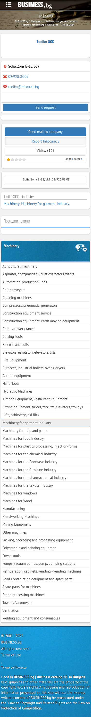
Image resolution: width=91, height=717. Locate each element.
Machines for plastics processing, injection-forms (39, 446)
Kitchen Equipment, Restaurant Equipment (34, 399)
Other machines (14, 532)
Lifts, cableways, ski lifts (20, 414)
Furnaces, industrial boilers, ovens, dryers (33, 368)
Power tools (11, 555)
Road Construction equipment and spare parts (37, 579)
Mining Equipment (16, 524)
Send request (45, 107)
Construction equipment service (26, 313)
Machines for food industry (23, 438)
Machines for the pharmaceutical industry (34, 477)
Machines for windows (19, 493)
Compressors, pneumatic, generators (30, 305)
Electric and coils (15, 344)
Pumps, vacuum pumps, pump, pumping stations (38, 563)
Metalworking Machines (20, 516)
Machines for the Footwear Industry (29, 461)
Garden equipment (16, 375)
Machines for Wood (17, 501)
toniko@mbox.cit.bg (23, 86)
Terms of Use (11, 655)
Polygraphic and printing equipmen (29, 548)
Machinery (11, 203)
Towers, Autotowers (17, 602)
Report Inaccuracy (45, 141)
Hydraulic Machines (17, 391)
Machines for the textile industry (27, 485)
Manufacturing (13, 508)
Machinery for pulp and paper (25, 430)
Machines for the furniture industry (29, 469)
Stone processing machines (23, 594)
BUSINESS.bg (11, 642)
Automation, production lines (24, 282)
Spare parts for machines (21, 586)
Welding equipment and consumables (31, 618)
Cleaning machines (17, 297)
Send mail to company (45, 131)
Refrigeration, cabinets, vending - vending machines (41, 571)
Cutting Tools (12, 336)
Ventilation (10, 610)
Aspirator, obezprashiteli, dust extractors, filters (38, 274)
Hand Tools (10, 383)
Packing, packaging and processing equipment (37, 540)
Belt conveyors (13, 289)
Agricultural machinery (19, 266)
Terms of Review (13, 668)
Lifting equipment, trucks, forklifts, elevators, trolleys (42, 407)
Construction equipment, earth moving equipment (40, 321)
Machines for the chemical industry (29, 454)
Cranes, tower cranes (18, 328)
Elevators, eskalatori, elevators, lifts (29, 352)
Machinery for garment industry (45, 203)
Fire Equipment (14, 360)
